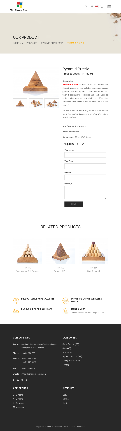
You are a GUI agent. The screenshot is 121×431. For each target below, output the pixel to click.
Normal (65, 399)
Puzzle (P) (67, 352)
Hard (64, 403)
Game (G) (66, 348)
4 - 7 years (18, 399)
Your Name (69, 150)
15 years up (18, 407)
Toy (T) (65, 364)
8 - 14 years (18, 403)
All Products (29, 43)
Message (68, 183)
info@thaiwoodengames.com (34, 374)
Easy (64, 395)
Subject (67, 172)
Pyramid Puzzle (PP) (52, 43)
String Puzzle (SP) (71, 360)
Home (16, 43)
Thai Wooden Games (60, 427)
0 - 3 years (18, 395)
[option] (20, 103)
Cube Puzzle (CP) (70, 344)
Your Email (68, 161)
